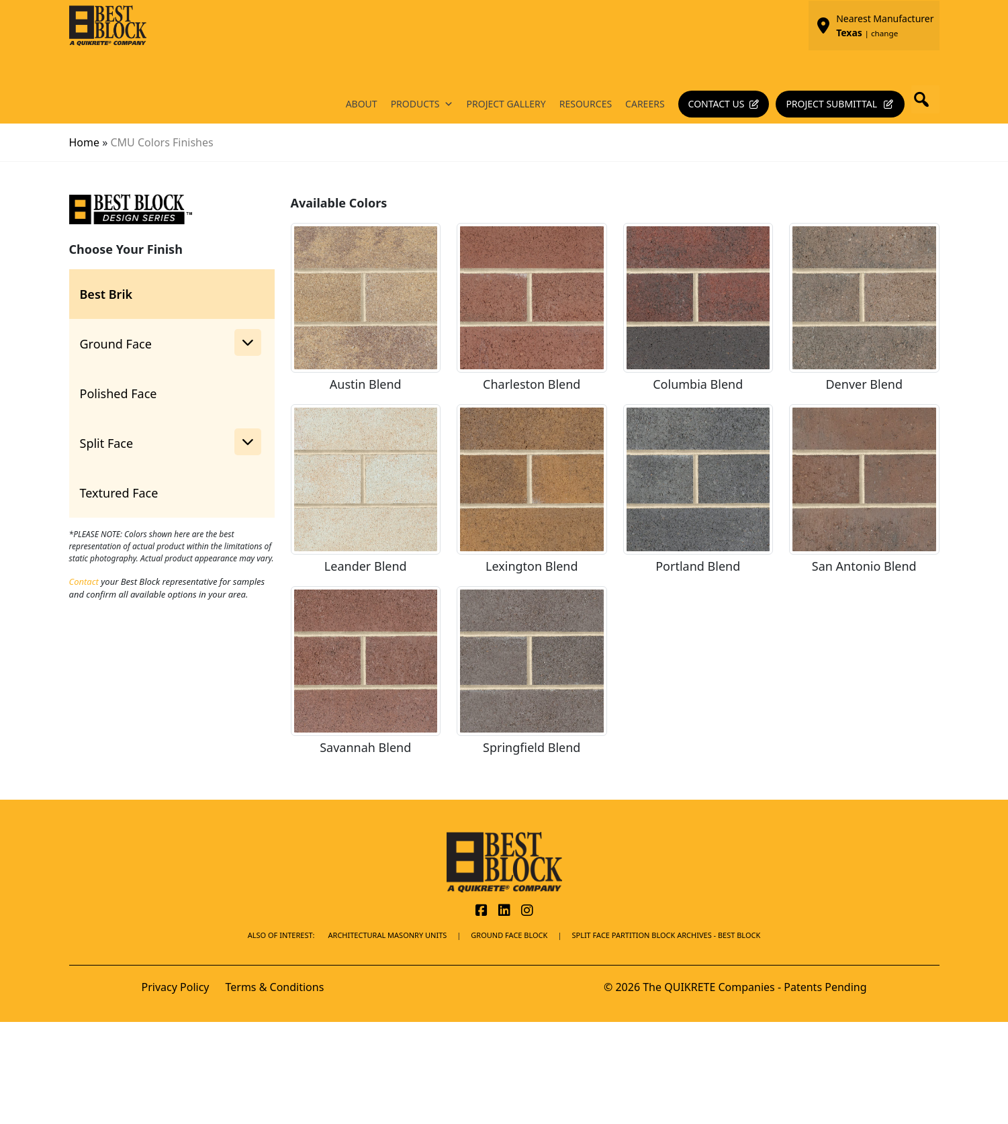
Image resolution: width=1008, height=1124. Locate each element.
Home (84, 142)
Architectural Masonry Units (387, 935)
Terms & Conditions (274, 987)
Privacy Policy (176, 987)
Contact (84, 581)
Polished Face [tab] (118, 393)
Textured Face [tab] (119, 493)
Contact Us (716, 103)
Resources (585, 103)
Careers (644, 103)
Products (422, 104)
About (361, 103)
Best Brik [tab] (106, 294)
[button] (925, 99)
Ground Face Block (509, 935)
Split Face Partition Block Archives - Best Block (665, 935)
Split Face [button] (170, 441)
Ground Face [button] (170, 342)
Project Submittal (831, 103)
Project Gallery (506, 103)
